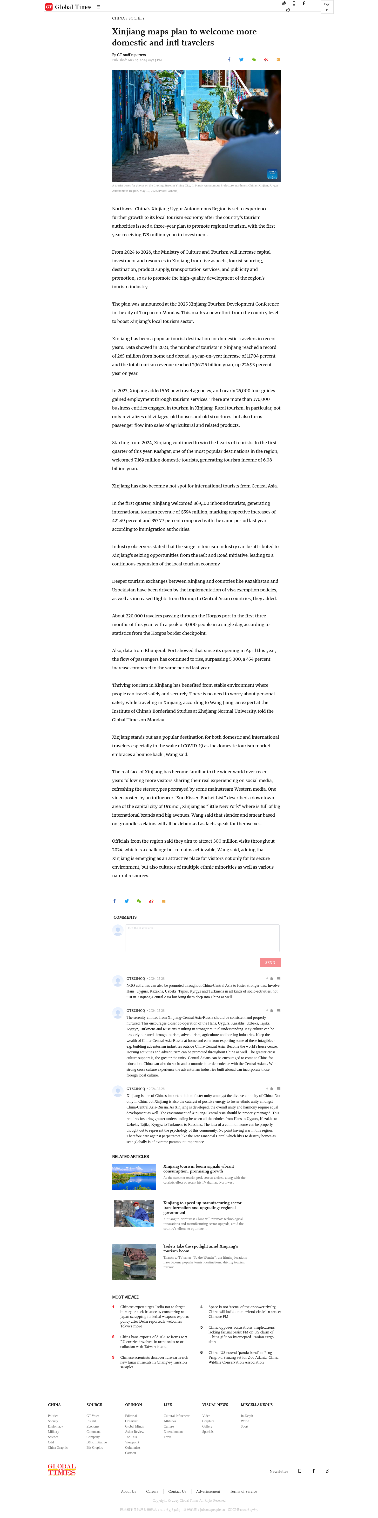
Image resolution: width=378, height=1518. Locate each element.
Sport (244, 1426)
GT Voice (93, 1416)
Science (53, 1437)
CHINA (118, 18)
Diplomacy (55, 1426)
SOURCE (94, 1405)
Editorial (131, 1416)
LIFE (168, 1405)
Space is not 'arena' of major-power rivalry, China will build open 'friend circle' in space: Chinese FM (245, 1312)
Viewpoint (132, 1442)
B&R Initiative (97, 1442)
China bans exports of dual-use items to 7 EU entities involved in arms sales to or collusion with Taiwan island (153, 1342)
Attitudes (170, 1421)
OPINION (133, 1405)
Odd (51, 1442)
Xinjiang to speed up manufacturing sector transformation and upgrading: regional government (202, 1207)
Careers (152, 1491)
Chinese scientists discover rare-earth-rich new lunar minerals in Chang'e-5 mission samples (154, 1362)
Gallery (207, 1426)
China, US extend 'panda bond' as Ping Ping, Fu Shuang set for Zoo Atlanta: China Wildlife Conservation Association (243, 1357)
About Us (128, 1491)
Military (53, 1432)
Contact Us (177, 1491)
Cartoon (130, 1453)
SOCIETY (136, 18)
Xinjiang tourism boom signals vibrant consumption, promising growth (198, 1169)
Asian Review (134, 1432)
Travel (168, 1437)
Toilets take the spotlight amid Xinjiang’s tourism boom (200, 1248)
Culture (169, 1426)
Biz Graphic (95, 1447)
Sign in (327, 7)
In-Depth (247, 1416)
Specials (208, 1432)
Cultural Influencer (176, 1416)
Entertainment (173, 1432)
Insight (91, 1421)
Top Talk (131, 1437)
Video (206, 1416)
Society (53, 1421)
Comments (94, 1432)
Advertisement (208, 1491)
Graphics (208, 1421)
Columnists (133, 1447)
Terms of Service (243, 1491)
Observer (131, 1421)
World (245, 1421)
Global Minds (134, 1426)
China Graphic (58, 1447)
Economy (93, 1426)
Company (93, 1437)
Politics (53, 1416)
